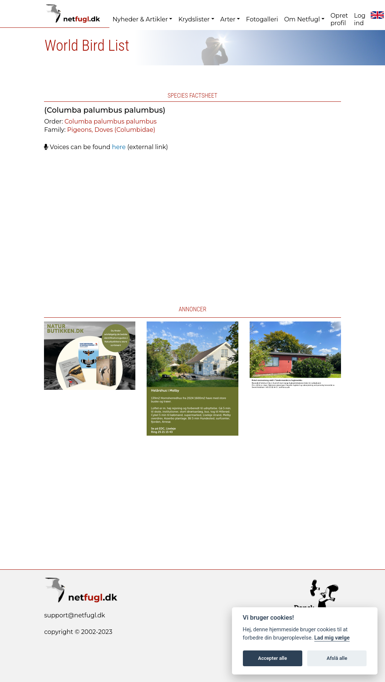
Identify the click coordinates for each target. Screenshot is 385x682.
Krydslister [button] (193, 19)
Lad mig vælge (332, 638)
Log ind (359, 19)
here (119, 147)
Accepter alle (272, 658)
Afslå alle (337, 658)
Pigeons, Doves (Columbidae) (111, 129)
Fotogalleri (262, 19)
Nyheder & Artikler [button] (140, 19)
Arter (227, 19)
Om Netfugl (302, 19)
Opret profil (339, 19)
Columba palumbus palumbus (111, 121)
